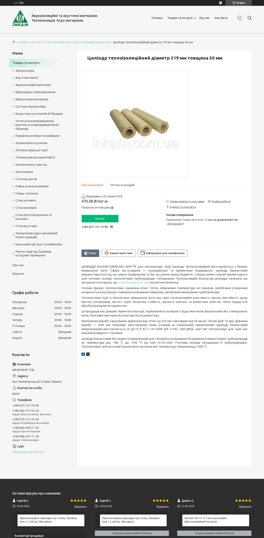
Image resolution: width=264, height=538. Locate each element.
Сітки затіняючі (25, 200)
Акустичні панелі (26, 77)
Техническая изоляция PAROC (35, 157)
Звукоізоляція (24, 70)
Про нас (204, 18)
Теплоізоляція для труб (62, 42)
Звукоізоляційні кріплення (33, 85)
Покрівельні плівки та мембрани (37, 135)
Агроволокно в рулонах (31, 143)
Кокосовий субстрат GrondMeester (38, 244)
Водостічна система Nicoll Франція (38, 113)
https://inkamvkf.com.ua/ (28, 452)
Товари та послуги (179, 18)
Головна (157, 18)
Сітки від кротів (26, 179)
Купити (100, 218)
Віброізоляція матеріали (31, 99)
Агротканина (24, 171)
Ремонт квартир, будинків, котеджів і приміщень (33, 253)
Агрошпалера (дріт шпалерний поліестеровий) (36, 235)
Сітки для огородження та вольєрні (33, 216)
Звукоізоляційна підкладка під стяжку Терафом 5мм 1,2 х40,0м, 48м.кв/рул (48, 520)
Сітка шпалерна (26, 207)
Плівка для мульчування (32, 186)
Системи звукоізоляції (30, 106)
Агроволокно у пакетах (31, 164)
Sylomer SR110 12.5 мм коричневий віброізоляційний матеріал (205, 520)
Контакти (221, 18)
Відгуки (18, 273)
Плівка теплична (26, 193)
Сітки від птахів (26, 226)
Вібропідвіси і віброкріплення (35, 92)
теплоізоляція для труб (133, 282)
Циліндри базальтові (95, 42)
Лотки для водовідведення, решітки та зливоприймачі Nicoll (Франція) (37, 124)
